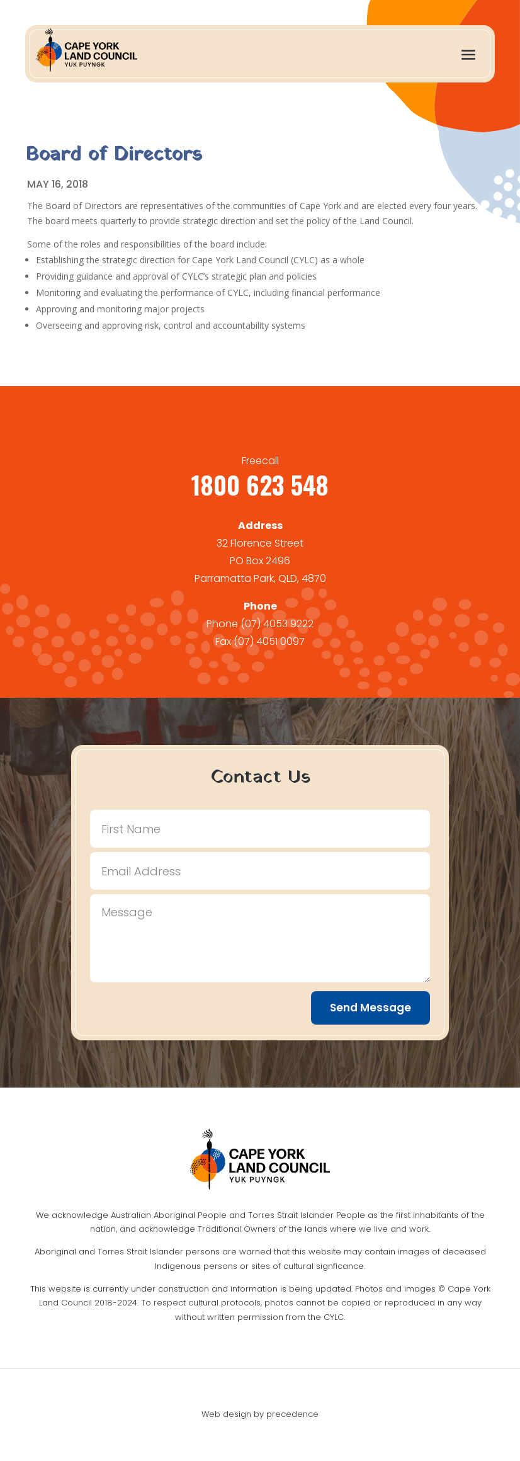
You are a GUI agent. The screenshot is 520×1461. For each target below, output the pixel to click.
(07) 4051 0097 (269, 641)
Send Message (370, 1007)
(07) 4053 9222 (277, 624)
